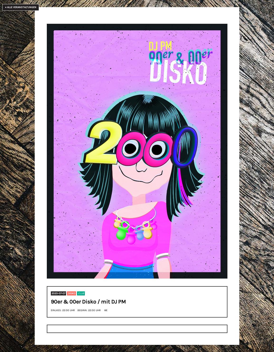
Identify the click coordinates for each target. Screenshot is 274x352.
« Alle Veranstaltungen (20, 7)
